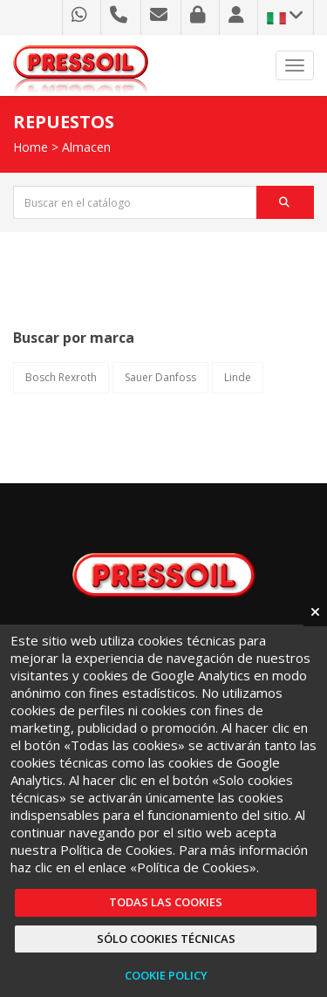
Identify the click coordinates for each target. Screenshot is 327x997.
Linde (237, 377)
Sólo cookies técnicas (166, 938)
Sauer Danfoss (160, 377)
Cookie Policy (166, 975)
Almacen (86, 147)
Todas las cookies (165, 902)
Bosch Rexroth (61, 377)
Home (30, 147)
